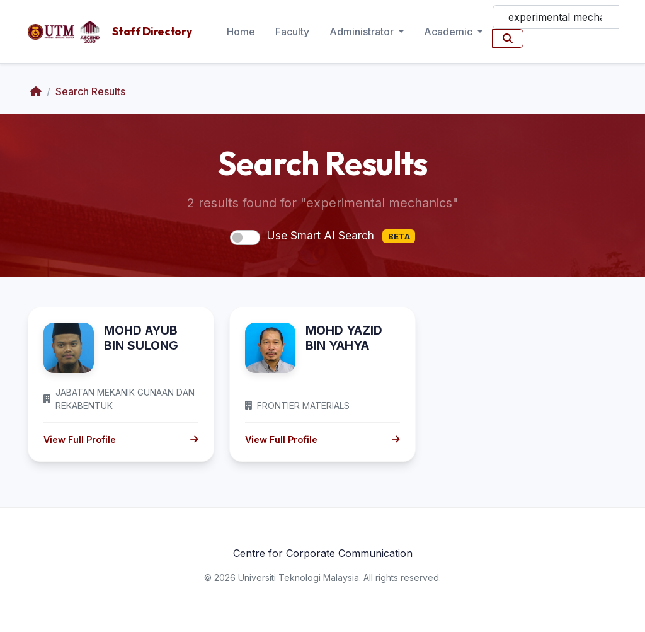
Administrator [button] (362, 31)
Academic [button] (449, 31)
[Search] (556, 17)
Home (241, 31)
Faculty (292, 31)
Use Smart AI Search (340, 236)
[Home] (36, 91)
